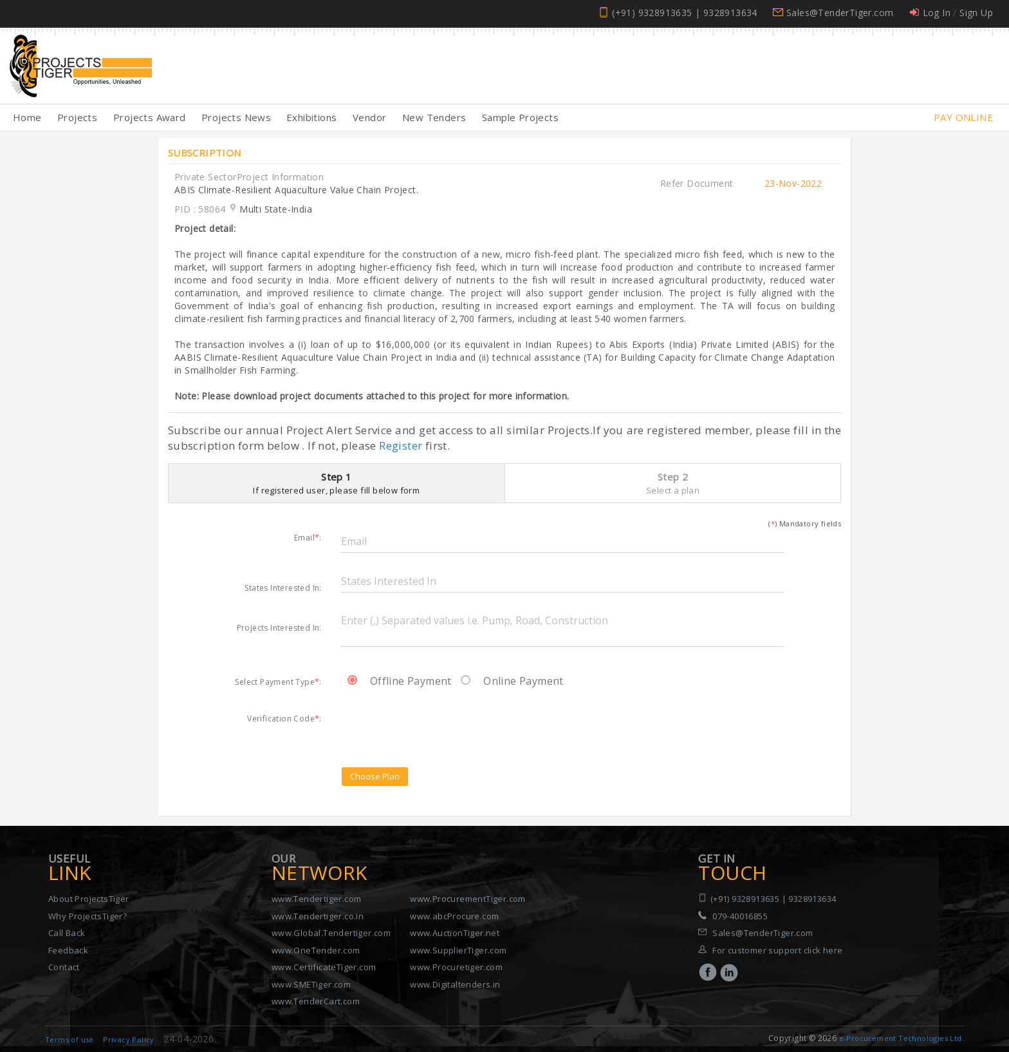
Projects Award (149, 117)
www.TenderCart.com (316, 1001)
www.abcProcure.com (454, 916)
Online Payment (512, 681)
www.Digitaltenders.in (455, 984)
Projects (77, 117)
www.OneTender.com (316, 950)
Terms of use (69, 1039)
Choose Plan (375, 776)
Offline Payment (399, 681)
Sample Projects (520, 117)
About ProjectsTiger (88, 898)
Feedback (68, 950)
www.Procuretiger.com (456, 967)
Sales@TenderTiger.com (839, 12)
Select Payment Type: (278, 681)
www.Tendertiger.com (317, 898)
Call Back (67, 933)
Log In (936, 12)
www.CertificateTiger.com (324, 967)
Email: (308, 537)
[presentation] (439, 725)
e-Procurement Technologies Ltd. (901, 1038)
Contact (64, 967)
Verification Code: (284, 718)
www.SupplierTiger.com (458, 950)
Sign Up (976, 12)
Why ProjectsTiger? (87, 916)
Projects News (236, 117)
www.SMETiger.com (311, 984)
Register (400, 445)
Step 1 (336, 483)
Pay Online (963, 117)
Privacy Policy (128, 1039)
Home (27, 117)
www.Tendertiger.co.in (318, 916)
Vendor (369, 117)
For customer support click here (777, 950)
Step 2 (673, 483)
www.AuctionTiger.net (454, 933)
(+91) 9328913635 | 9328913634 (684, 12)
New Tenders (434, 117)
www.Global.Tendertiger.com (331, 933)
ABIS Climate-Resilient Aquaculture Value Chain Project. (296, 190)
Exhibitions (311, 117)
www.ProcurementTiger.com (468, 898)
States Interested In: (283, 587)
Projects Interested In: (279, 627)
